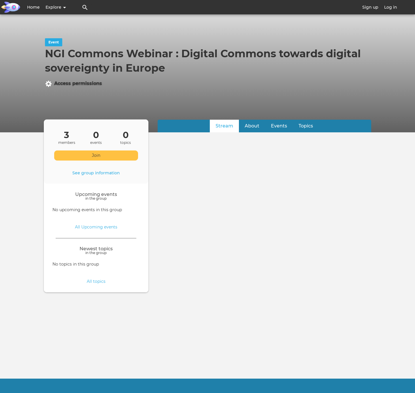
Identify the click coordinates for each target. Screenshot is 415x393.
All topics (96, 281)
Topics (306, 126)
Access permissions (73, 83)
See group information (96, 172)
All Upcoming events (96, 227)
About (252, 126)
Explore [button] (56, 7)
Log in (390, 7)
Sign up (370, 7)
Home (33, 7)
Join (96, 155)
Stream (227, 126)
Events (279, 126)
